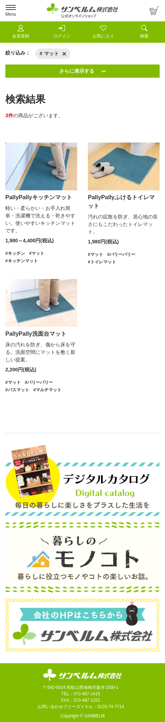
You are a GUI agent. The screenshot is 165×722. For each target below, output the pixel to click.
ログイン (61, 31)
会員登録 (20, 31)
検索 (144, 31)
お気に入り (103, 31)
